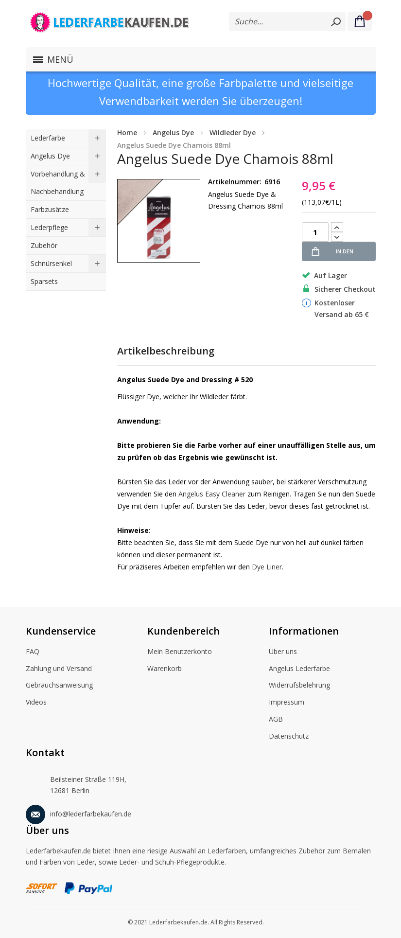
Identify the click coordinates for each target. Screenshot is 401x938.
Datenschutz (289, 736)
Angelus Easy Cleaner (211, 493)
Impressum (286, 702)
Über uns (283, 652)
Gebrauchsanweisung (59, 685)
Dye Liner (267, 566)
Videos (36, 702)
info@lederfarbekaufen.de (78, 812)
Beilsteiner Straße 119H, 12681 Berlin (76, 783)
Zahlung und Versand (59, 669)
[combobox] (287, 21)
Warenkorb (164, 669)
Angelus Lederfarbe (299, 669)
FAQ (32, 652)
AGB (276, 719)
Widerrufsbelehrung (299, 685)
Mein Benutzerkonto (179, 652)
